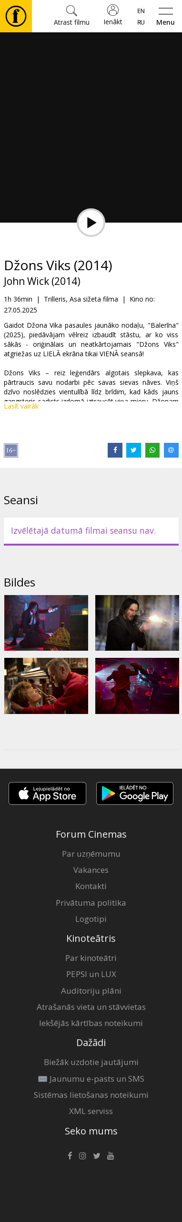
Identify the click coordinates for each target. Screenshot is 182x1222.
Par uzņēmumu (91, 853)
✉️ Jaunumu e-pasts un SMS (91, 1078)
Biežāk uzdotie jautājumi (91, 1061)
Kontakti (91, 885)
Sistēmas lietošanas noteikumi (91, 1094)
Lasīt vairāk (21, 406)
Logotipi (91, 918)
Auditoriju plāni (91, 990)
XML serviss (91, 1110)
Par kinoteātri (91, 957)
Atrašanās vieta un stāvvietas (91, 1006)
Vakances (91, 869)
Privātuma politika (91, 902)
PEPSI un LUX (91, 973)
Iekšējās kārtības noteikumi (91, 1022)
